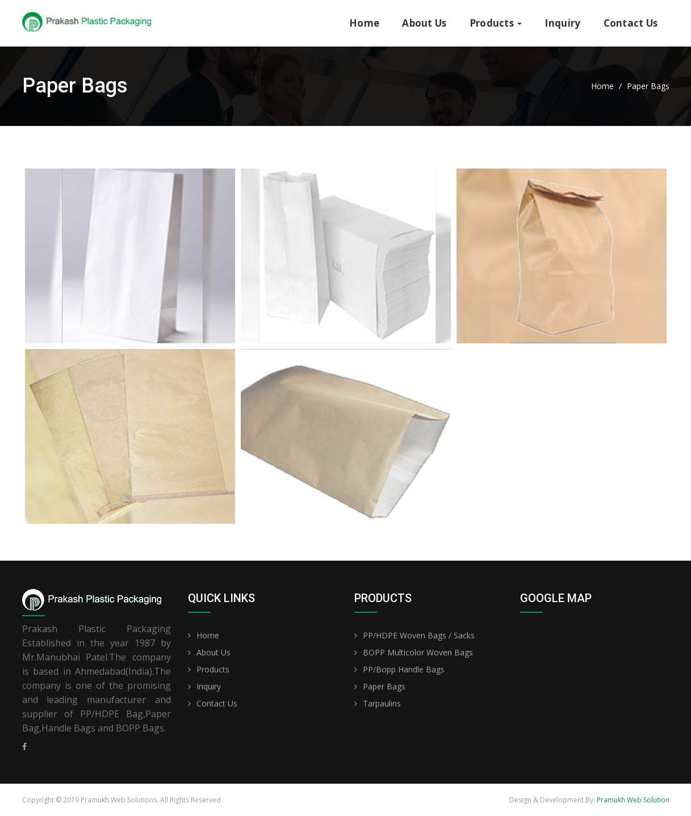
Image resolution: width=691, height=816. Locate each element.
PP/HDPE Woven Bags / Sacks (419, 635)
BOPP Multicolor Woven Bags (418, 652)
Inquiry (562, 23)
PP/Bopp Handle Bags (404, 669)
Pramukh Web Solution (633, 800)
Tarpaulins (382, 703)
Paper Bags (384, 686)
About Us (424, 23)
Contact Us (631, 23)
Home (364, 23)
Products (496, 23)
